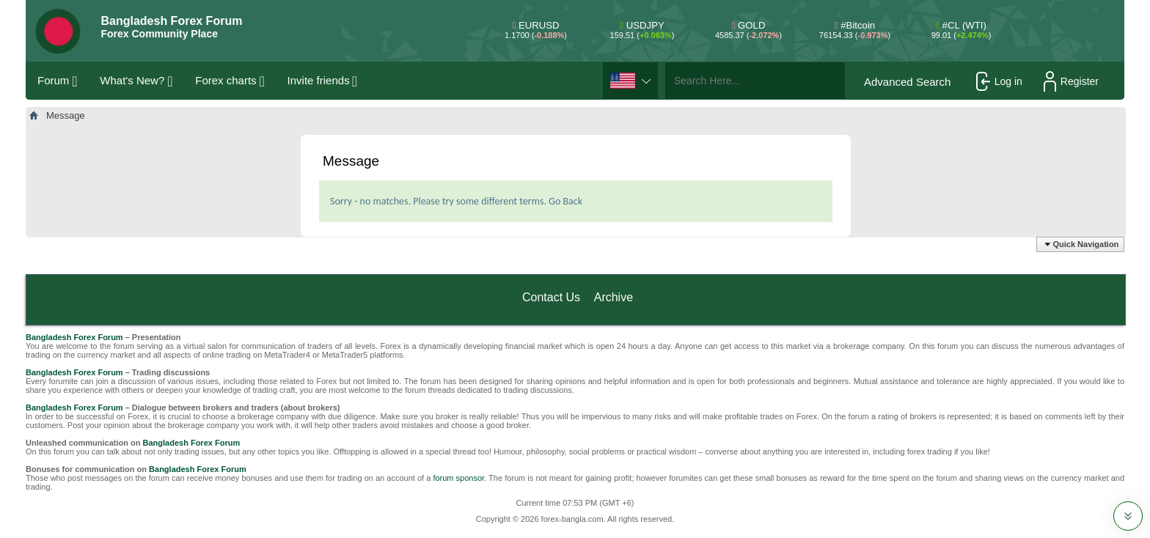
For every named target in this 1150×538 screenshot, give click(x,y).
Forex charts (225, 80)
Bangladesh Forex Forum (74, 337)
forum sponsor (458, 477)
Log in (999, 81)
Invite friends (319, 80)
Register (1071, 81)
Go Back (565, 201)
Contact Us (551, 297)
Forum (53, 80)
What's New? (132, 80)
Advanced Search (907, 81)
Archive (613, 297)
